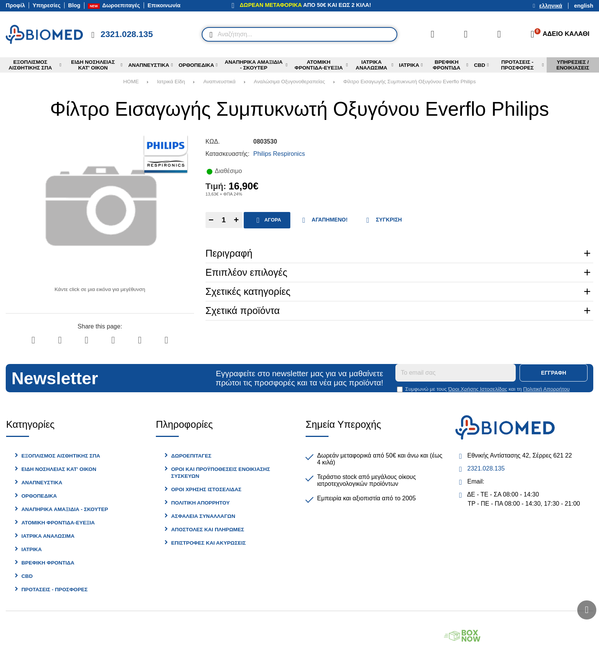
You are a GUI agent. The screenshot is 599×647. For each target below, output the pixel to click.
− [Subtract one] (211, 220)
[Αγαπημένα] (465, 34)
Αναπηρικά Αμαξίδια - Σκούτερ (64, 509)
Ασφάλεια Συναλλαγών (203, 516)
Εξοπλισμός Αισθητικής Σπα (60, 456)
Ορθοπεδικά (39, 496)
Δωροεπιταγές (191, 456)
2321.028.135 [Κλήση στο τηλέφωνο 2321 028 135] (126, 34)
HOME (131, 81)
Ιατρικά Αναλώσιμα (47, 536)
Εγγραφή (553, 373)
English (583, 6)
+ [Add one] (236, 220)
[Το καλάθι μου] (557, 34)
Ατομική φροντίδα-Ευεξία (58, 523)
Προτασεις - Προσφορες (54, 589)
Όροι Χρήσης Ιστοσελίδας (477, 389)
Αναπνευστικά (219, 81)
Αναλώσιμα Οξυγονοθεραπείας (289, 81)
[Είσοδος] (499, 34)
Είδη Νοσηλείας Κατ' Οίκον (58, 469)
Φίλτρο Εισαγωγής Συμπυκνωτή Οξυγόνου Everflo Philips (409, 81)
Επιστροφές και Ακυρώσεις (208, 543)
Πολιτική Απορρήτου (546, 389)
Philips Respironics (279, 153)
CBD (26, 576)
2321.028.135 (486, 468)
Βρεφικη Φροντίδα (47, 563)
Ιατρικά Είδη (171, 81)
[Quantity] (224, 220)
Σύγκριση (382, 220)
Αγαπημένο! (323, 220)
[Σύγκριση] (432, 34)
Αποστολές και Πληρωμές (207, 529)
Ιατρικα (31, 549)
